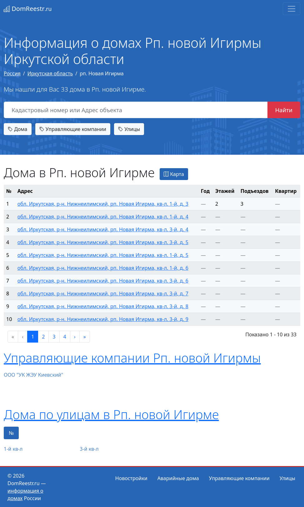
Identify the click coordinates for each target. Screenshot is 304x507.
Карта (174, 174)
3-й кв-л (89, 448)
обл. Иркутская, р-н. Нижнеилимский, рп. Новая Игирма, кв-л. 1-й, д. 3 (102, 203)
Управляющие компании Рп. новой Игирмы (132, 357)
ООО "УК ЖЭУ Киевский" (33, 374)
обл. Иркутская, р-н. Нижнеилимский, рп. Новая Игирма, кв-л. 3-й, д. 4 (102, 229)
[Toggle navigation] (291, 9)
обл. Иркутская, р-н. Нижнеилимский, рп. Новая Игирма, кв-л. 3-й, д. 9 (102, 319)
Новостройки (131, 478)
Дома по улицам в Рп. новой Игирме (111, 414)
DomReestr (28, 8)
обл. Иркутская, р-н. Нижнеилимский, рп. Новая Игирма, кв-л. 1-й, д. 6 (102, 267)
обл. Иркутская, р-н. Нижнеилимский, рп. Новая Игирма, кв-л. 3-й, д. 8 (102, 306)
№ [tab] (11, 432)
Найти (283, 110)
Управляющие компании (72, 129)
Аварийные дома (178, 478)
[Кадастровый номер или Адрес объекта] (136, 110)
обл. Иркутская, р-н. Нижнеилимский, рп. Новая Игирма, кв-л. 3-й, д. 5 (102, 242)
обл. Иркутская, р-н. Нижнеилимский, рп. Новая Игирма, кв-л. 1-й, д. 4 (102, 216)
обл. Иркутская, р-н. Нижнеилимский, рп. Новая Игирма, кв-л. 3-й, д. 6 (102, 280)
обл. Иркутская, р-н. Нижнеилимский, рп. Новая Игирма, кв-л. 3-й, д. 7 (102, 293)
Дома (17, 129)
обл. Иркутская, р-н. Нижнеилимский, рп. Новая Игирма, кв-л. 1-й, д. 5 (102, 255)
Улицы (129, 129)
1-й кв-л (13, 448)
